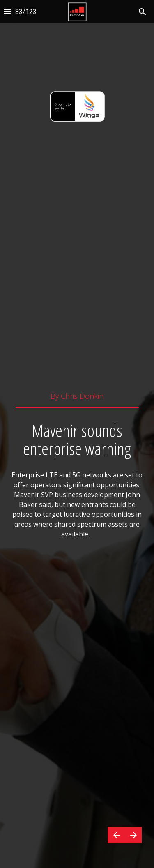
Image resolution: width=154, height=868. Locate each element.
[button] (77, 11)
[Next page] (133, 835)
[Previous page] (116, 835)
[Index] (8, 11)
